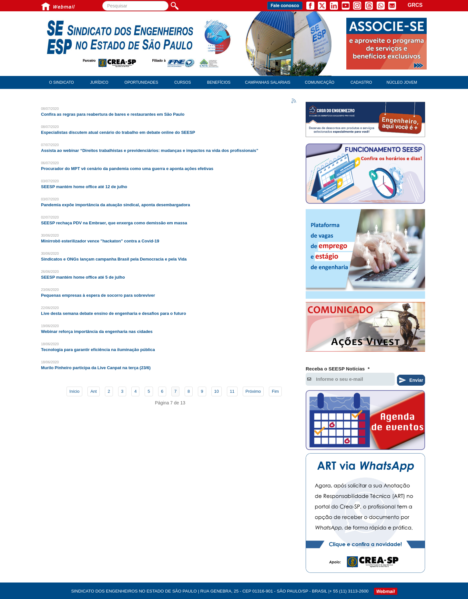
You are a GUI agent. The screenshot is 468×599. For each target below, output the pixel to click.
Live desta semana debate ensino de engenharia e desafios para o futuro (113, 313)
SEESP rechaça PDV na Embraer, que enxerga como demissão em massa (114, 222)
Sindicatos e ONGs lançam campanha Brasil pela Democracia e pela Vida (114, 259)
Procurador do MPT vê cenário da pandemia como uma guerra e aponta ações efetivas (127, 168)
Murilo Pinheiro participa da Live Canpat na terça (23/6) (96, 367)
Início (74, 391)
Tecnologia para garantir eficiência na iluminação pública (98, 349)
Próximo (253, 391)
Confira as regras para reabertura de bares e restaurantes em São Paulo (112, 114)
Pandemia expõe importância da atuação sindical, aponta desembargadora (115, 204)
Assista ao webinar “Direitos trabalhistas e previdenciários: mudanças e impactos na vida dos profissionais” (149, 150)
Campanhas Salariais (267, 82)
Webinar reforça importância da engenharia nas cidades (97, 331)
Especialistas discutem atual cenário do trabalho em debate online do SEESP (118, 132)
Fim (275, 391)
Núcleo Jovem (402, 82)
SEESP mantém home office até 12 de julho (84, 186)
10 (216, 391)
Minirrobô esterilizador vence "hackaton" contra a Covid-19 (100, 241)
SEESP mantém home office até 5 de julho (83, 277)
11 (232, 391)
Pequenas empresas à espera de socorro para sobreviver (98, 295)
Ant (93, 391)
